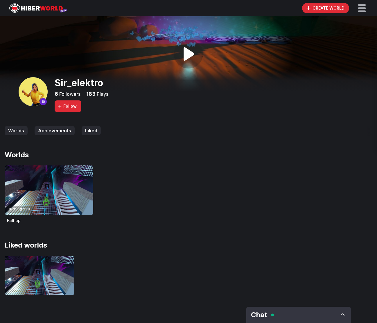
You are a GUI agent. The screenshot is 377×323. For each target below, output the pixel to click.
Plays (102, 94)
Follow (67, 106)
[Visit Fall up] (49, 190)
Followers (69, 94)
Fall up (14, 220)
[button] (362, 8)
